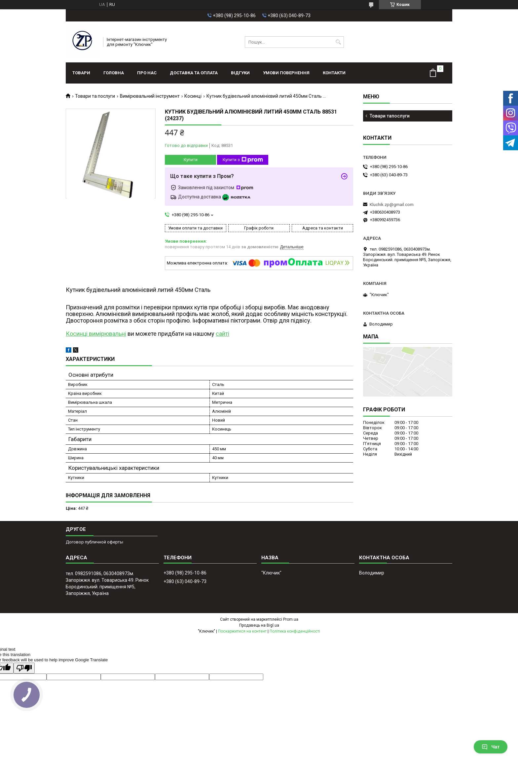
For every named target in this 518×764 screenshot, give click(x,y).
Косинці (193, 96)
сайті (222, 333)
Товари (81, 72)
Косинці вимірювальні (96, 333)
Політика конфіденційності (295, 631)
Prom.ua (290, 619)
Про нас (147, 72)
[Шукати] (338, 42)
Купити (191, 159)
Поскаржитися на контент (242, 631)
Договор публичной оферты (94, 541)
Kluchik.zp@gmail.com (392, 204)
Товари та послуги (95, 96)
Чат (491, 747)
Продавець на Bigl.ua (259, 625)
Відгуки (240, 72)
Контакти (334, 72)
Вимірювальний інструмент (150, 96)
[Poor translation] (24, 668)
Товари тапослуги (390, 116)
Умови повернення (286, 72)
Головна (113, 72)
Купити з (243, 160)
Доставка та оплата (194, 72)
